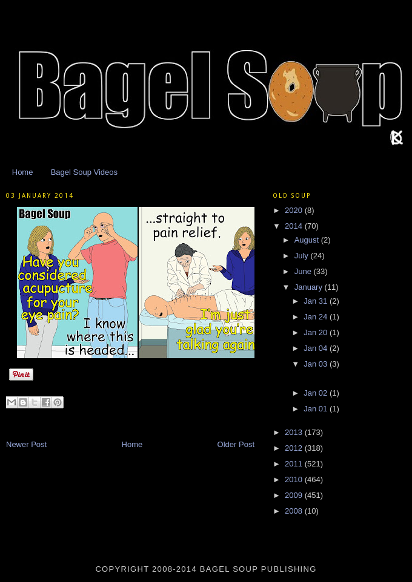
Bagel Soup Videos (84, 172)
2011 (295, 463)
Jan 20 (317, 332)
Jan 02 (317, 392)
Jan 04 (317, 348)
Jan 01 (317, 408)
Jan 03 (317, 363)
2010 (295, 479)
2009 (295, 495)
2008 (295, 510)
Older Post (236, 444)
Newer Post (26, 444)
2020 (295, 210)
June (304, 271)
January (309, 287)
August (307, 239)
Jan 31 (317, 301)
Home (22, 172)
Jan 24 (317, 316)
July (302, 255)
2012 (295, 448)
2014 (295, 226)
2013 (295, 432)
